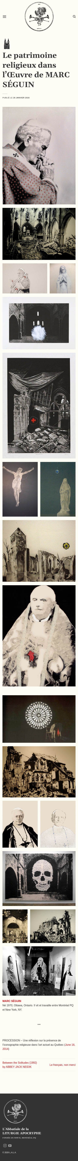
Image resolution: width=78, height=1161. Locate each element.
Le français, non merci (63, 1064)
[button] (4, 16)
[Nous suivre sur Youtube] (10, 1146)
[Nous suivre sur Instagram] (5, 1146)
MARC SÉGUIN (11, 1001)
